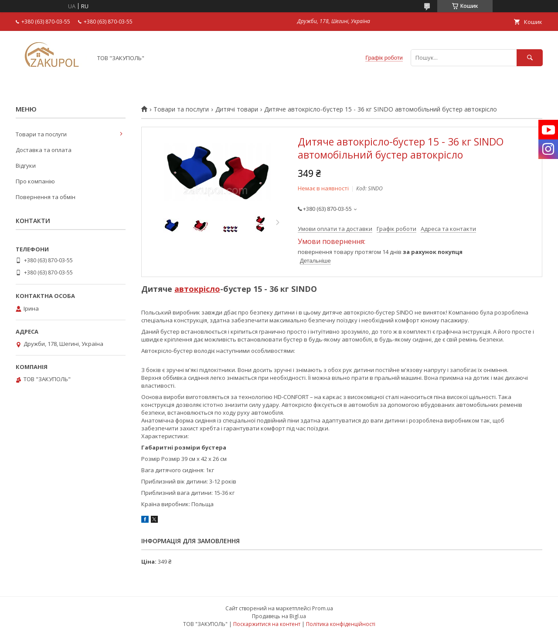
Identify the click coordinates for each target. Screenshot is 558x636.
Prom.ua (322, 608)
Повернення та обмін (45, 197)
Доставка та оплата (43, 150)
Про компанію (35, 181)
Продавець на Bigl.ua (279, 616)
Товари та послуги (181, 109)
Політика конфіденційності (340, 624)
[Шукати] (530, 57)
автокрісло (197, 289)
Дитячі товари (236, 109)
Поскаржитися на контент (266, 624)
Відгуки (26, 165)
